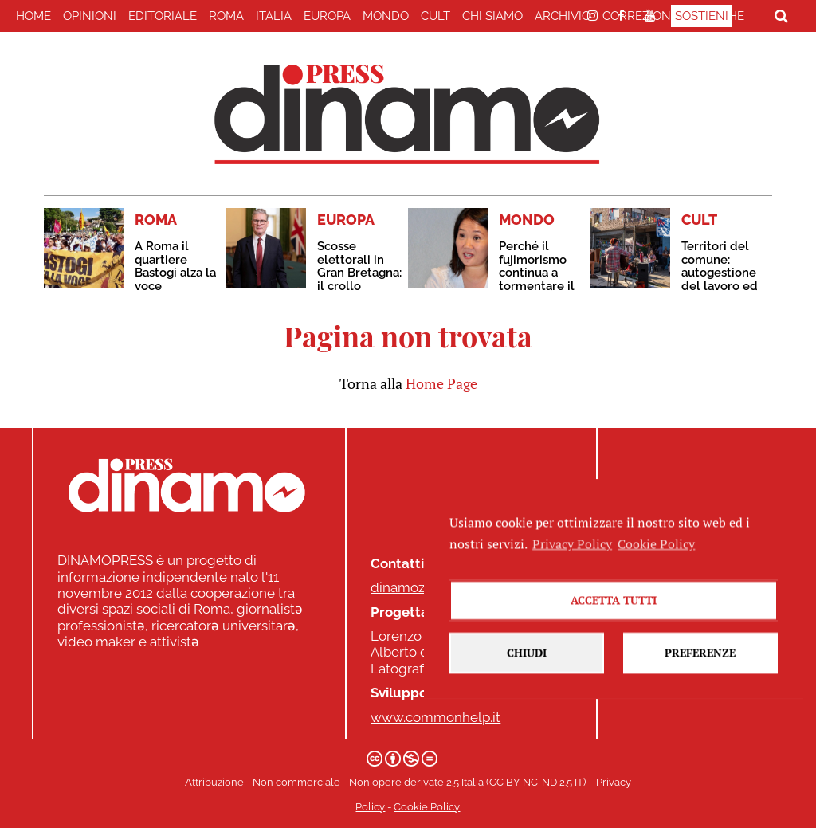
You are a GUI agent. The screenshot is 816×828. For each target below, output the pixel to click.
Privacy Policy (572, 574)
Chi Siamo (492, 16)
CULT (435, 16)
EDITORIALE (162, 16)
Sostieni (701, 16)
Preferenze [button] (700, 683)
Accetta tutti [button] (614, 630)
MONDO (386, 16)
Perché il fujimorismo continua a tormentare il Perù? (537, 272)
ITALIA (274, 16)
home (33, 16)
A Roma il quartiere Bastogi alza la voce (175, 266)
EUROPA (327, 16)
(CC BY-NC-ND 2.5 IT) (536, 782)
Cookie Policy (427, 807)
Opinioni (89, 16)
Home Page (441, 383)
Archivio (562, 16)
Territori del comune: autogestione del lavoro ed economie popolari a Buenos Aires (719, 285)
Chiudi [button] (527, 683)
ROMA (226, 16)
